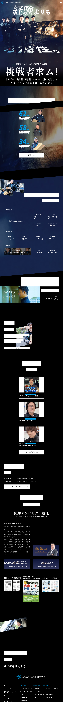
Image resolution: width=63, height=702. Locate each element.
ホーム (6, 685)
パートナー (38, 691)
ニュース (6, 698)
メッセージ (7, 689)
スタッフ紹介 (49, 694)
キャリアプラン (49, 697)
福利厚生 (37, 688)
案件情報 (24, 700)
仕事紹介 (24, 697)
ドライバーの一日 (26, 688)
